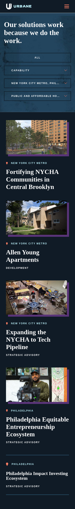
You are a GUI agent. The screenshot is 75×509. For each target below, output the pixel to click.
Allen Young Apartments (22, 256)
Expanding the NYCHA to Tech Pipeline (28, 339)
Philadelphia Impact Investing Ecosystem (37, 476)
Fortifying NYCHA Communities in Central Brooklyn (32, 179)
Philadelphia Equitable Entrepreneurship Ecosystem (37, 427)
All (37, 57)
